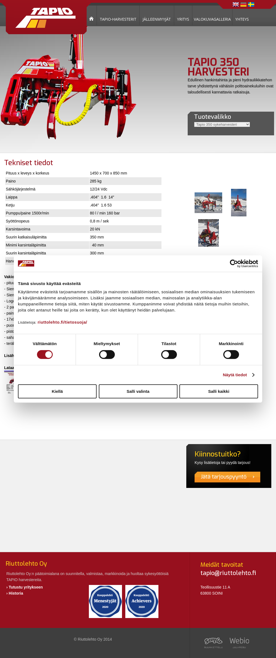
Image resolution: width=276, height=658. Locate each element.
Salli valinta (138, 391)
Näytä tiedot (235, 374)
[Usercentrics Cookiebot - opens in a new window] (234, 263)
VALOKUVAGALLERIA (212, 19)
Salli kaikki (218, 391)
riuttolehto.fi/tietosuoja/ (62, 322)
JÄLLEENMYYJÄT (157, 19)
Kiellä (57, 391)
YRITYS (183, 19)
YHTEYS (242, 19)
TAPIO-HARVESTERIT (118, 19)
